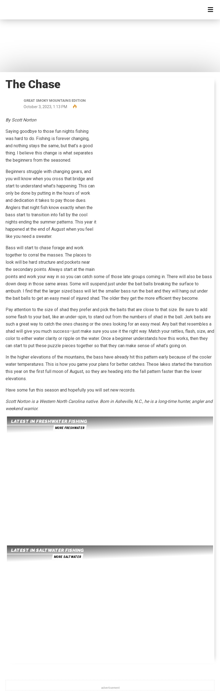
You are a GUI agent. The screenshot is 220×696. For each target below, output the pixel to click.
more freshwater (70, 428)
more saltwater (67, 557)
